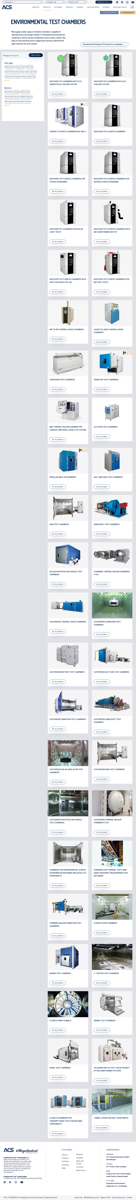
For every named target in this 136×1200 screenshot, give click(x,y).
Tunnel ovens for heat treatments (111, 1118)
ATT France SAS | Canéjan (116, 1166)
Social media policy (119, 1197)
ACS (76, 2)
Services (69, 7)
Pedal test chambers (60, 1067)
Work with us (81, 1170)
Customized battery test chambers (67, 672)
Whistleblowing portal (91, 1197)
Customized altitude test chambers (111, 672)
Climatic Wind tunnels (60, 1020)
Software (58, 7)
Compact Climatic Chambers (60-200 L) (68, 131)
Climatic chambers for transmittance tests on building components (66, 1121)
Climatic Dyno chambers (105, 923)
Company (80, 7)
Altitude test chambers (106, 427)
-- (14, 2)
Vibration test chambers (106, 379)
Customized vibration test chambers (68, 719)
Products (47, 7)
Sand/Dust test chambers (107, 524)
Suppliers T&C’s (105, 1197)
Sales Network (93, 7)
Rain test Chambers (59, 524)
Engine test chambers (60, 973)
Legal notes (78, 1197)
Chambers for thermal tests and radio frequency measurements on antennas (111, 873)
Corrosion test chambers (62, 379)
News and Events (120, 7)
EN (55, 2)
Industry (36, 7)
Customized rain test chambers (109, 769)
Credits (129, 1197)
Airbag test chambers (104, 1020)
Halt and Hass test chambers (108, 477)
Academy (106, 7)
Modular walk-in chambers (63, 477)
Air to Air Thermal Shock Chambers (67, 329)
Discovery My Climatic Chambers (109, 131)
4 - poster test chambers (106, 973)
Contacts (79, 1167)
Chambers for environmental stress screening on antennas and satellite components (68, 873)
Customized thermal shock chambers (68, 621)
